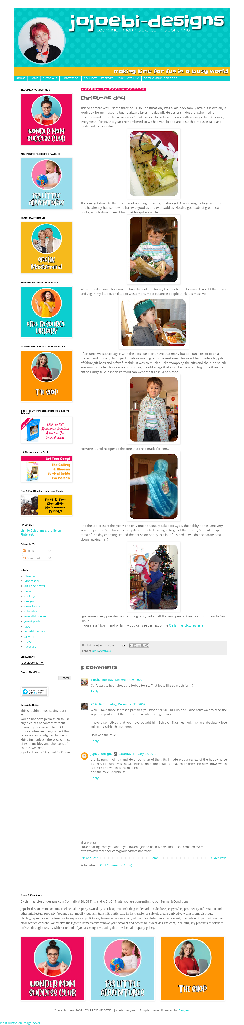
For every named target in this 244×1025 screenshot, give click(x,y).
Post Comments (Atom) (116, 865)
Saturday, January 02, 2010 (137, 754)
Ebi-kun (29, 576)
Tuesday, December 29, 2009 (121, 680)
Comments (32, 558)
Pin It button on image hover (20, 1023)
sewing (29, 636)
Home (154, 858)
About (20, 78)
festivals (105, 651)
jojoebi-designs (101, 754)
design (29, 601)
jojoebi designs (35, 631)
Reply (95, 691)
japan (28, 626)
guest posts (32, 621)
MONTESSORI (70, 78)
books (28, 591)
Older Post (218, 858)
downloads (32, 606)
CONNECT (90, 78)
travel (28, 641)
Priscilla (96, 704)
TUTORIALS (50, 78)
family (95, 651)
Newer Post (90, 858)
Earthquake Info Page (160, 78)
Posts (28, 551)
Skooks (95, 680)
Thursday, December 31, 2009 (124, 704)
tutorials (30, 646)
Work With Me (128, 78)
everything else (35, 616)
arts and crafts (34, 586)
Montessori (32, 581)
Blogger (183, 1010)
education (31, 611)
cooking (29, 596)
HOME (34, 78)
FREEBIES (107, 78)
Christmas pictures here (186, 625)
